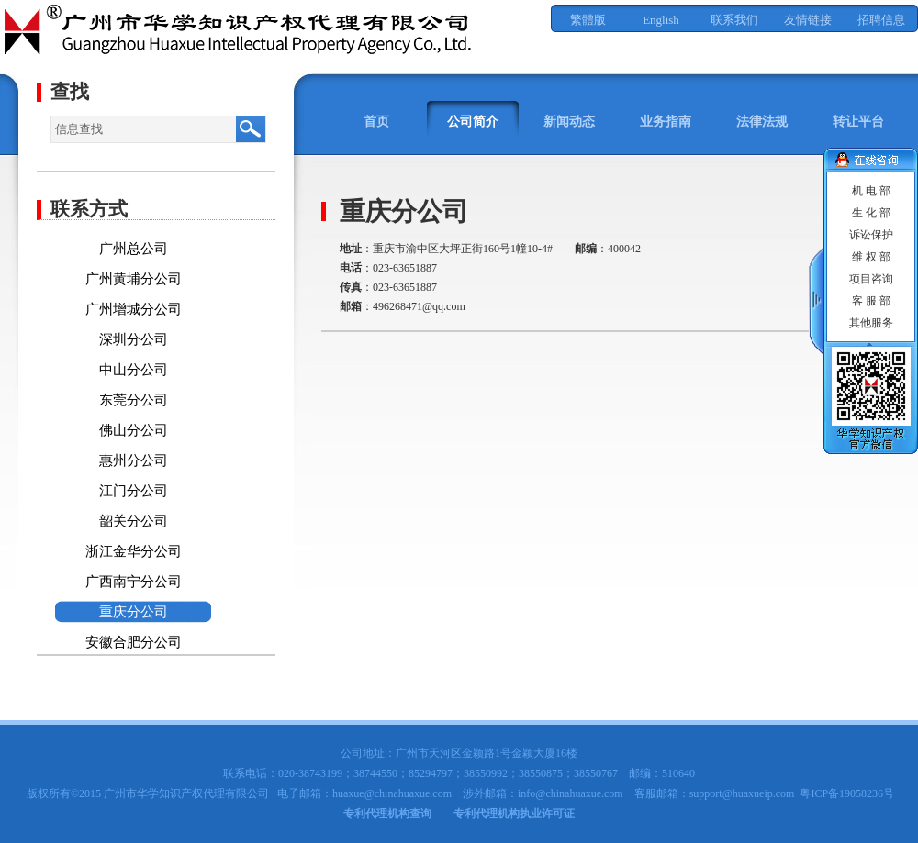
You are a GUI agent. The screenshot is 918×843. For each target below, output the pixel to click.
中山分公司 (133, 369)
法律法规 (762, 121)
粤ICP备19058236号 (847, 793)
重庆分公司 (133, 612)
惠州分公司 (133, 460)
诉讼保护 (871, 234)
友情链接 (808, 20)
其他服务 (871, 322)
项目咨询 (871, 278)
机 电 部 (871, 190)
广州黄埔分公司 (133, 279)
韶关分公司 (133, 521)
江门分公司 (133, 490)
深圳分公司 (133, 339)
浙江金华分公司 (133, 551)
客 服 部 (871, 300)
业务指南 (665, 121)
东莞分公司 (133, 400)
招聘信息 (881, 20)
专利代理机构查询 (387, 813)
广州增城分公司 (133, 309)
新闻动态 (569, 121)
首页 (376, 121)
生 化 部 (871, 212)
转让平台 (858, 121)
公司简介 (472, 121)
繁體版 (588, 20)
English (661, 20)
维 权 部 (871, 256)
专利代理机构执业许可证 (514, 813)
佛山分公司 (133, 430)
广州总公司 (133, 248)
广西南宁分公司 (133, 581)
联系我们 (734, 20)
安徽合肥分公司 (133, 642)
